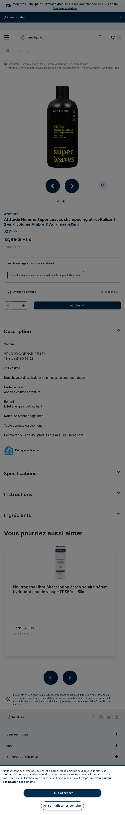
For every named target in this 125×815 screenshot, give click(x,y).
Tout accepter (62, 793)
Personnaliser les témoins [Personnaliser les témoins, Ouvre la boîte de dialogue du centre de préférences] (62, 805)
